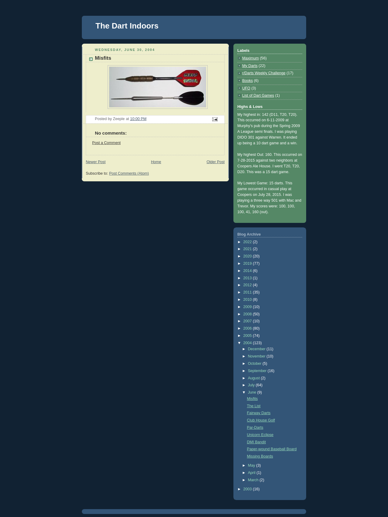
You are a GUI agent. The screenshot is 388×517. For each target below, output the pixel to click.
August (254, 378)
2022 (248, 242)
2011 (248, 292)
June (252, 392)
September (258, 371)
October (255, 363)
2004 (248, 343)
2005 (248, 336)
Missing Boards (260, 456)
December (257, 349)
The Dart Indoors (127, 25)
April (252, 473)
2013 (248, 278)
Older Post (215, 162)
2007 (248, 321)
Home (156, 162)
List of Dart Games (258, 95)
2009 (248, 307)
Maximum (250, 58)
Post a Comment (106, 143)
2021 (248, 249)
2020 (248, 256)
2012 (248, 285)
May (252, 465)
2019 (248, 263)
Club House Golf (261, 420)
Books (247, 81)
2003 (248, 489)
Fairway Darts (259, 413)
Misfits (252, 399)
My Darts (249, 66)
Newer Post (95, 162)
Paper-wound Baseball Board (272, 449)
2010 (248, 299)
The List (254, 406)
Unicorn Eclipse (260, 435)
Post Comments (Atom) (129, 173)
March (254, 480)
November (257, 356)
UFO (246, 88)
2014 (248, 271)
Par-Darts (255, 427)
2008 (248, 314)
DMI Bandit (256, 442)
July (252, 385)
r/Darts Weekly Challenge (264, 73)
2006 (248, 328)
